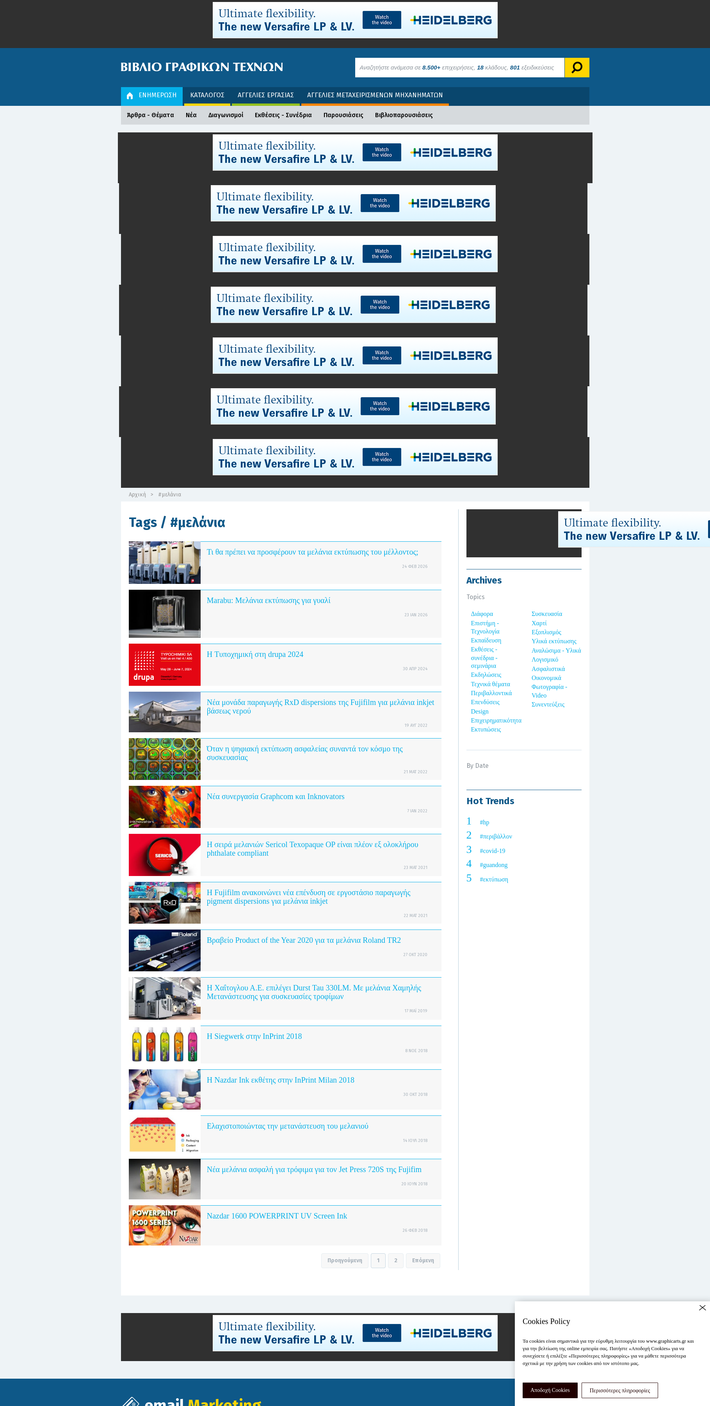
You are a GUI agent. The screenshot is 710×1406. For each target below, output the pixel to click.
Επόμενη (423, 1260)
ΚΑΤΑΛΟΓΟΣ (207, 95)
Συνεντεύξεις (548, 704)
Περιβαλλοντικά (491, 693)
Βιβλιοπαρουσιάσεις (404, 115)
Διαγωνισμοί (225, 115)
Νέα (191, 115)
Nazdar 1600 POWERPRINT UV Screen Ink (277, 1216)
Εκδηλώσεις (486, 674)
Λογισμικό (545, 659)
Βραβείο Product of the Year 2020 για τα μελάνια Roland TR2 (304, 940)
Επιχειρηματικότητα (496, 720)
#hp (484, 822)
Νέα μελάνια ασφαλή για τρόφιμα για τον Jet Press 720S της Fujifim (314, 1169)
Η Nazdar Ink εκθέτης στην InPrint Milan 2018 (280, 1080)
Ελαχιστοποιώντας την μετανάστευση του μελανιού (287, 1126)
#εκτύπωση (494, 879)
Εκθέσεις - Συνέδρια (283, 115)
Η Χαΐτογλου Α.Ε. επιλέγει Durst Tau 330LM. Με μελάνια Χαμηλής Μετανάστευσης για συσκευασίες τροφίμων (314, 992)
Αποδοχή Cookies (550, 1390)
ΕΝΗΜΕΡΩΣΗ (152, 95)
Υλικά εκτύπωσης (554, 641)
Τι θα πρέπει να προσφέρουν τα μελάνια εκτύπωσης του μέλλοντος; (312, 552)
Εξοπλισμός (546, 632)
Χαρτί (539, 623)
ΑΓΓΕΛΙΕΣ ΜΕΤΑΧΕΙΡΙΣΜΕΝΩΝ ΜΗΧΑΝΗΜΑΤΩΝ (375, 95)
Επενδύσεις (485, 702)
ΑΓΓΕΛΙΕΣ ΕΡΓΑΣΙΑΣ (266, 95)
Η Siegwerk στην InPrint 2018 (254, 1036)
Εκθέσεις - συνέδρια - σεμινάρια (484, 657)
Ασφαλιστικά (548, 669)
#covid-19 (492, 851)
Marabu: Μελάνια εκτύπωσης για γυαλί (269, 600)
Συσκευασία (547, 613)
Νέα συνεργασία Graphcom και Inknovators (276, 796)
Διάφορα (482, 613)
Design (480, 711)
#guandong (494, 865)
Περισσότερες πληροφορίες (620, 1391)
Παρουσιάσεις (343, 115)
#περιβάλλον (496, 836)
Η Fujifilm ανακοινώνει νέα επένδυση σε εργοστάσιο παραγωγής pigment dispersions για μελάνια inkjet (309, 896)
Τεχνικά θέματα (491, 684)
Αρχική (137, 494)
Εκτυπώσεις (486, 729)
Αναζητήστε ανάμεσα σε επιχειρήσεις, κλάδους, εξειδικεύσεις (457, 67)
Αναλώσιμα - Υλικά (556, 650)
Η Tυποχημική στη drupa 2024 (255, 654)
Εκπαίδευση (486, 640)
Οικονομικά (546, 677)
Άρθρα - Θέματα (150, 115)
